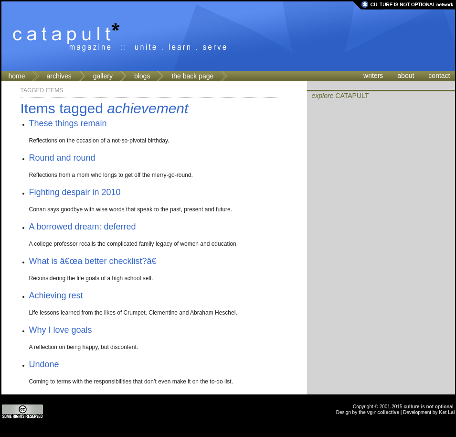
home (17, 76)
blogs (142, 76)
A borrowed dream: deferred (82, 226)
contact (439, 75)
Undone (44, 364)
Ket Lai (447, 412)
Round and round (62, 158)
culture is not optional (428, 406)
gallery (103, 76)
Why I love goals (60, 330)
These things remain (68, 123)
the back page (192, 76)
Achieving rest (56, 295)
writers (373, 75)
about (405, 75)
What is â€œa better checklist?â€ (95, 261)
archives (59, 76)
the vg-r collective (379, 412)
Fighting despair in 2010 (75, 192)
